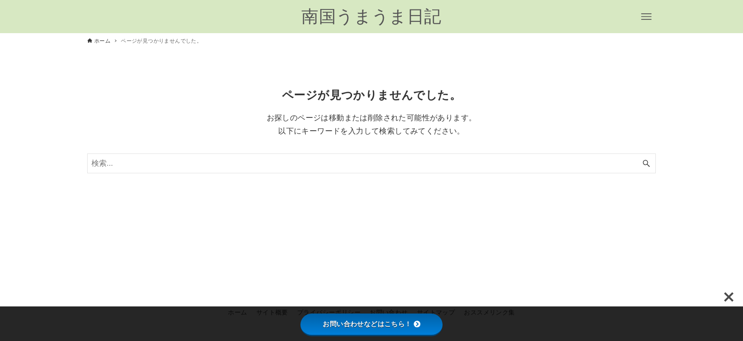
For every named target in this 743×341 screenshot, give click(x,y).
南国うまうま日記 (371, 16)
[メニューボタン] (646, 16)
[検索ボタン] (646, 163)
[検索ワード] (371, 163)
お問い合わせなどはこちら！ (371, 324)
